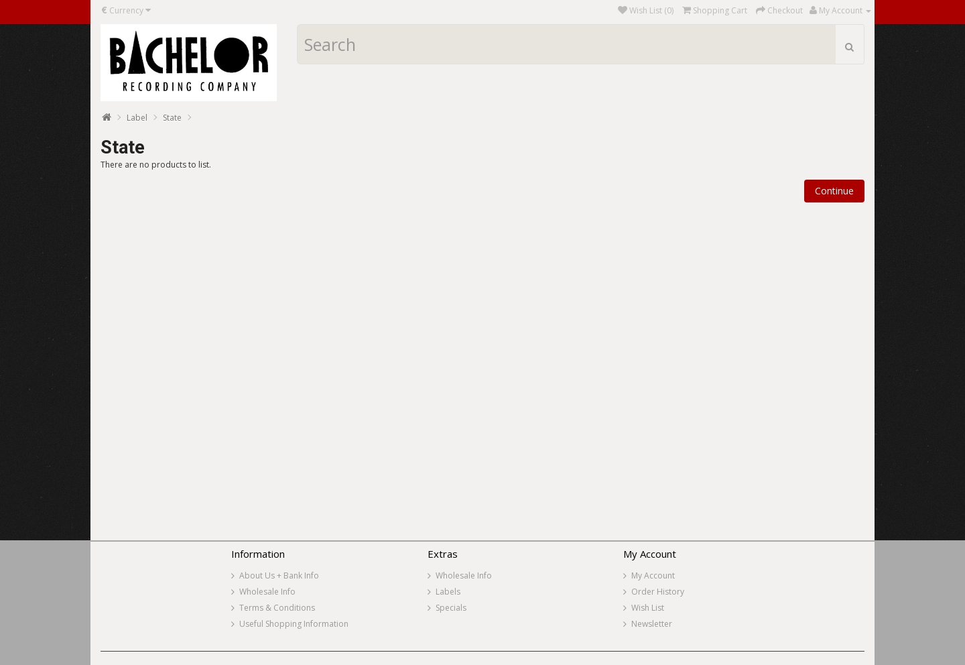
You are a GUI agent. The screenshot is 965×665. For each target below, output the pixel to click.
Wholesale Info (267, 591)
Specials (451, 607)
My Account (653, 575)
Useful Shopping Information (293, 623)
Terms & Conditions (277, 607)
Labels (448, 591)
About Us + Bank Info (279, 575)
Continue (834, 190)
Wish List (647, 607)
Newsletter (651, 623)
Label (137, 117)
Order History (657, 591)
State (172, 117)
